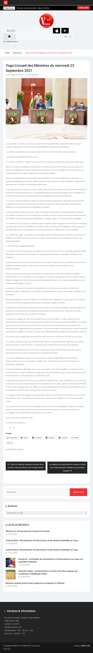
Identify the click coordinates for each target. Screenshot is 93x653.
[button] (46, 20)
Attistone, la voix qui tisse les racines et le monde (28, 531)
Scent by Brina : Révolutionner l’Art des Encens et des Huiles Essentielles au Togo (42, 540)
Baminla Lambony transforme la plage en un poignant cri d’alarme (35, 583)
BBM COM (86, 646)
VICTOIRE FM (33, 75)
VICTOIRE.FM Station (10, 41)
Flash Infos (12, 449)
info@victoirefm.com (12, 627)
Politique (20, 449)
